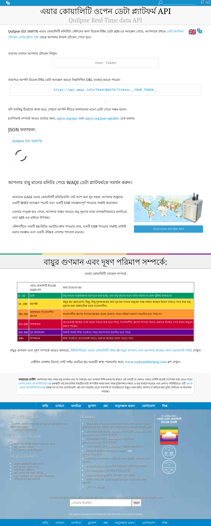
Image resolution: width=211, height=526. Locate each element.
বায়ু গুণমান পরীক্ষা (23, 446)
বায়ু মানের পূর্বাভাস (23, 469)
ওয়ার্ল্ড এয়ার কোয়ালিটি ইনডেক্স (35, 383)
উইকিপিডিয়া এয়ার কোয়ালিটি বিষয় (93, 350)
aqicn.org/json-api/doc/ (102, 118)
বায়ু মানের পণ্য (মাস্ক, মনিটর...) (30, 472)
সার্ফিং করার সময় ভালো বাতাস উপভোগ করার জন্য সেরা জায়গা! (113, 480)
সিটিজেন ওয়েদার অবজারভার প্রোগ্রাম (106, 450)
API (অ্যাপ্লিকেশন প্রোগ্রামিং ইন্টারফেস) (34, 475)
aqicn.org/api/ (67, 118)
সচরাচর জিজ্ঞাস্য (24, 456)
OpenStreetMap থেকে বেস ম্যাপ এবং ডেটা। (110, 475)
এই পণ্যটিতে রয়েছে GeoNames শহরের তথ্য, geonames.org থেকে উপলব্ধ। (108, 440)
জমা (137, 502)
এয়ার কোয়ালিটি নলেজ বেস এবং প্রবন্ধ (34, 443)
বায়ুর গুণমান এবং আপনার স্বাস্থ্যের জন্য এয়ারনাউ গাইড (156, 350)
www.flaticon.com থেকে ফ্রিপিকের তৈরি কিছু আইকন (116, 465)
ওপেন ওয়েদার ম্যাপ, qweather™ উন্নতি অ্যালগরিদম (114, 446)
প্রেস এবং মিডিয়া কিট (25, 429)
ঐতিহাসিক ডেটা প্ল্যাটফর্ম (27, 478)
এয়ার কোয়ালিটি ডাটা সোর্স (28, 463)
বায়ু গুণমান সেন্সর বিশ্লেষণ (27, 449)
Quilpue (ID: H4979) (27, 141)
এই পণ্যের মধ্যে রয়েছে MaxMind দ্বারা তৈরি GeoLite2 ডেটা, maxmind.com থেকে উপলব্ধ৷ (117, 432)
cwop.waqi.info (92, 453)
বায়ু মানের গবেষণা (25, 436)
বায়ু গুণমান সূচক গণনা (26, 466)
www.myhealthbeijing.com (146, 362)
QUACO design (95, 486)
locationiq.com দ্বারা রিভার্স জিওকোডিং (108, 470)
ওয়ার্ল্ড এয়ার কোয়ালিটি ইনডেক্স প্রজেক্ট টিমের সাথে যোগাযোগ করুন (38, 425)
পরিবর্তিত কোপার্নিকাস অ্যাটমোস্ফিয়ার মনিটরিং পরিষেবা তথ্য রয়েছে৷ (115, 459)
